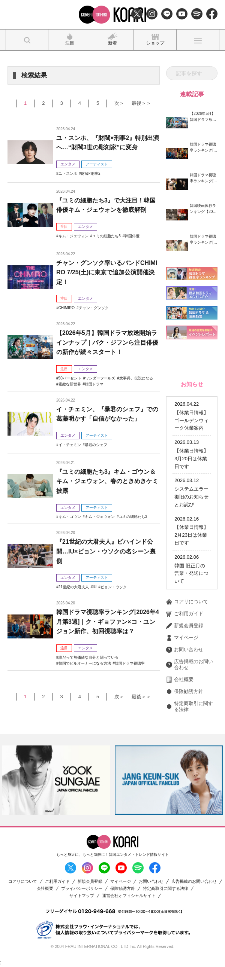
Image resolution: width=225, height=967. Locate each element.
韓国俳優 (132, 236)
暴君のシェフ (96, 445)
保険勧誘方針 (184, 692)
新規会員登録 (184, 626)
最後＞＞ (141, 103)
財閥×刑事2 (90, 173)
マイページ (182, 638)
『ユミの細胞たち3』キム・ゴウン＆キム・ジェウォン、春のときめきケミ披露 (107, 481)
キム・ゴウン (69, 517)
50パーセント (69, 378)
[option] (56, 779)
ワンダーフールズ (100, 378)
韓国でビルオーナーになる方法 (84, 663)
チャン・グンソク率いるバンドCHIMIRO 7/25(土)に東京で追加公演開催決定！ (106, 272)
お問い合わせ (184, 650)
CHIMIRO (66, 308)
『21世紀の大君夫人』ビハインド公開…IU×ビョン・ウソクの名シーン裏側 (106, 551)
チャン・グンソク (94, 308)
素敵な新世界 (69, 384)
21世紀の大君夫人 (73, 587)
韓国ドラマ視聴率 (130, 663)
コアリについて (187, 602)
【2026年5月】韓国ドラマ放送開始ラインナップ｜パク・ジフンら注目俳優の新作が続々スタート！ (107, 342)
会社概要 (180, 680)
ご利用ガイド (184, 614)
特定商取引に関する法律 (189, 706)
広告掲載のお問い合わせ (189, 664)
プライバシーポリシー (81, 889)
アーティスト (97, 164)
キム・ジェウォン (73, 236)
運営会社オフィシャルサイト (129, 896)
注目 (64, 227)
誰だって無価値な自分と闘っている (88, 657)
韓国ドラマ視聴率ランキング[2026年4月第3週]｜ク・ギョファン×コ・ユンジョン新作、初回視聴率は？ (107, 621)
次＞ (119, 103)
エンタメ (67, 164)
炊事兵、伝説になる (136, 378)
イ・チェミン (69, 445)
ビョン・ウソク (113, 587)
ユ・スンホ (67, 173)
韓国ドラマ (94, 384)
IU (94, 587)
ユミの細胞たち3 (106, 236)
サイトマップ (81, 896)
